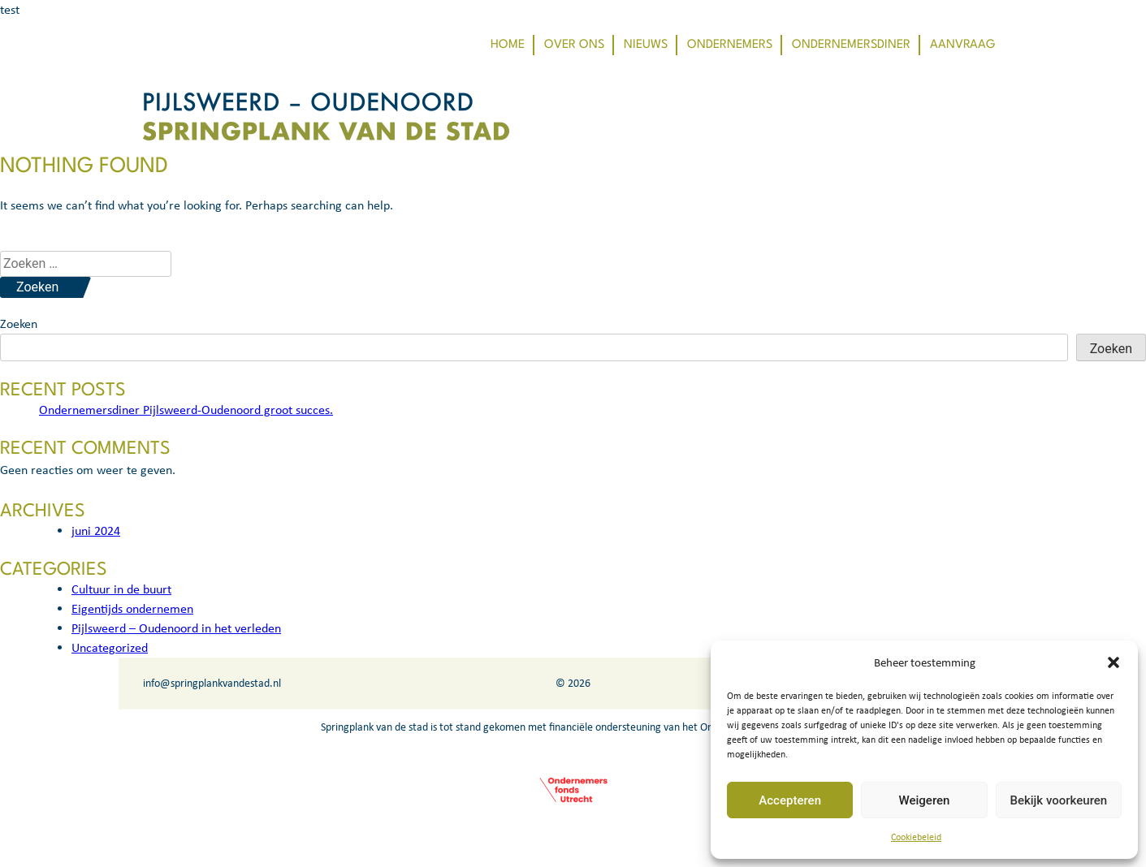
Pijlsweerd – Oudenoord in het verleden (176, 628)
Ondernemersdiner (851, 45)
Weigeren (924, 800)
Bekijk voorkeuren (1058, 800)
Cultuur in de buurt (121, 589)
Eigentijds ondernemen (132, 608)
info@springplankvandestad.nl (212, 683)
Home (508, 45)
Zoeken (18, 323)
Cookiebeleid (916, 837)
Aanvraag (963, 45)
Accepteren (790, 800)
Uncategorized (109, 647)
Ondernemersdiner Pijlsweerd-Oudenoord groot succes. (186, 409)
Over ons (574, 45)
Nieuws (646, 45)
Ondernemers (729, 45)
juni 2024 (95, 530)
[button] (1113, 662)
